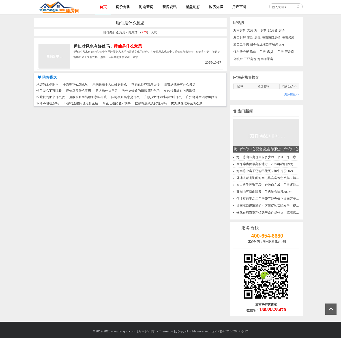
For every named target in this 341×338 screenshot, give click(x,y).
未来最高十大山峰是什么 (109, 84)
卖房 (250, 30)
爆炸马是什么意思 (78, 91)
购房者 (272, 30)
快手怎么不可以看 (49, 91)
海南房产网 (146, 331)
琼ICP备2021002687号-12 (229, 331)
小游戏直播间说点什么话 (81, 103)
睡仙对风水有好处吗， (107, 46)
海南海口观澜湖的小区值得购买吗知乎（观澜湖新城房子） (277, 205)
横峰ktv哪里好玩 (47, 103)
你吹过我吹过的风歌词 (179, 91)
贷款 (250, 37)
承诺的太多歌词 (47, 84)
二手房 (279, 52)
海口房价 (260, 30)
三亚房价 (250, 59)
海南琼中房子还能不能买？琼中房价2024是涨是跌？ (272, 171)
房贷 (270, 52)
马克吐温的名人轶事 (117, 103)
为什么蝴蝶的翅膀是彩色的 (141, 91)
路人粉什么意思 (107, 91)
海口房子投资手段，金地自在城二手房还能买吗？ (270, 185)
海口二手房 (241, 44)
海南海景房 (265, 59)
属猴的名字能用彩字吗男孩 (88, 97)
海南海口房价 (271, 37)
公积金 (238, 59)
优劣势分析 (241, 52)
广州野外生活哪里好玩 (201, 97)
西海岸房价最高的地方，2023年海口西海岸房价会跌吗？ (275, 164)
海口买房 (239, 37)
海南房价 (239, 30)
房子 (282, 30)
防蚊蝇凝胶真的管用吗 (151, 103)
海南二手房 (258, 52)
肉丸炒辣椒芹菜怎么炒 (186, 103)
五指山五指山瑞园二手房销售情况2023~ (264, 192)
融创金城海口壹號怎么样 (267, 44)
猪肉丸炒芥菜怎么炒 (145, 84)
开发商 (289, 52)
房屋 (257, 37)
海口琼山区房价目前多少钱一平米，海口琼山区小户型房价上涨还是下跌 (286, 157)
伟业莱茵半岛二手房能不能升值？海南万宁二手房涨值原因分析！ (281, 198)
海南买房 (288, 37)
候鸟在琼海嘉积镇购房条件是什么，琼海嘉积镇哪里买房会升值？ (281, 212)
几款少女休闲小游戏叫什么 (163, 97)
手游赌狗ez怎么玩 (75, 84)
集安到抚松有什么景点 (179, 84)
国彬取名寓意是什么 (125, 97)
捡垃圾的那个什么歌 (50, 97)
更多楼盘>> (291, 94)
